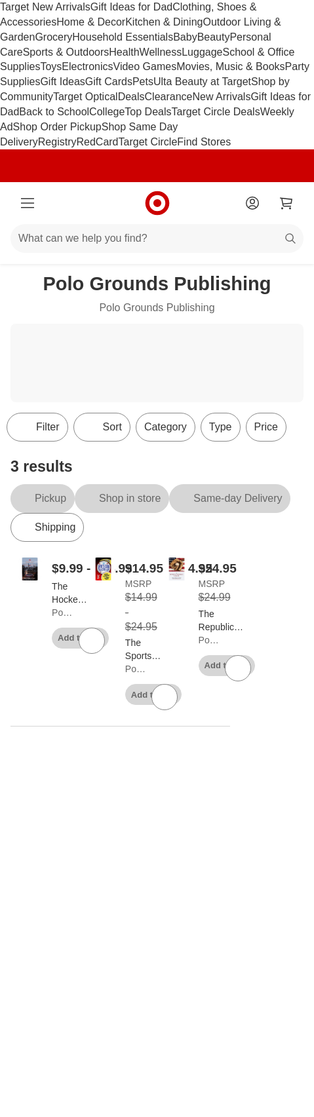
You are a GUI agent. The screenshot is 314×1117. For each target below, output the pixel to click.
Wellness (161, 52)
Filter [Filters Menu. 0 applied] (37, 427)
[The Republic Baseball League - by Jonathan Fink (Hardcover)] (223, 621)
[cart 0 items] (286, 203)
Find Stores (204, 141)
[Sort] (101, 427)
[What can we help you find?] (157, 238)
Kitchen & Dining (164, 22)
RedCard (97, 141)
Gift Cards (108, 81)
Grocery (53, 37)
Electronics (87, 66)
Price (266, 426)
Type (220, 426)
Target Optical (85, 96)
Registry (57, 141)
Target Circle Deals (216, 111)
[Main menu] (27, 203)
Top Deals (148, 111)
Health (124, 52)
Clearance (169, 96)
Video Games (145, 66)
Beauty (213, 37)
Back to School (54, 111)
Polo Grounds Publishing (62, 612)
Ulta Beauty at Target (202, 81)
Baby (185, 37)
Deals (131, 96)
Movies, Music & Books (230, 66)
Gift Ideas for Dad (131, 6)
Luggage (202, 52)
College (107, 111)
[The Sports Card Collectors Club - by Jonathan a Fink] (145, 650)
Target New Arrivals (45, 6)
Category (165, 426)
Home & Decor (90, 22)
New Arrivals (221, 96)
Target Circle (148, 141)
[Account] (252, 203)
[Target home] (157, 203)
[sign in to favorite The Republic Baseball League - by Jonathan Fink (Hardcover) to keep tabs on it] (238, 668)
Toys (51, 66)
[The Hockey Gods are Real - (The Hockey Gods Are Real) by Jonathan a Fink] (71, 593)
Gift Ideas (62, 81)
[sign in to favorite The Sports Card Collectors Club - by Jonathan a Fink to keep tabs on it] (164, 697)
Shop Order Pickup (57, 126)
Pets (142, 81)
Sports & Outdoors (66, 52)
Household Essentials (122, 37)
